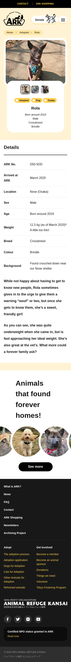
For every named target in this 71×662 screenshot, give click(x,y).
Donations (42, 569)
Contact (9, 509)
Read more (13, 636)
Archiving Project (15, 533)
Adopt (7, 547)
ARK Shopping (13, 517)
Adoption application (16, 560)
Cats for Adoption (14, 571)
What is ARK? (12, 486)
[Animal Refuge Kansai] (14, 18)
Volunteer (42, 581)
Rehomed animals (14, 587)
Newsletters (11, 525)
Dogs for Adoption (14, 565)
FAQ (6, 501)
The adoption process (16, 554)
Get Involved (44, 547)
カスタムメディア (32, 656)
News (7, 494)
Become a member (48, 554)
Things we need (46, 575)
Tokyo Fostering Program (51, 587)
